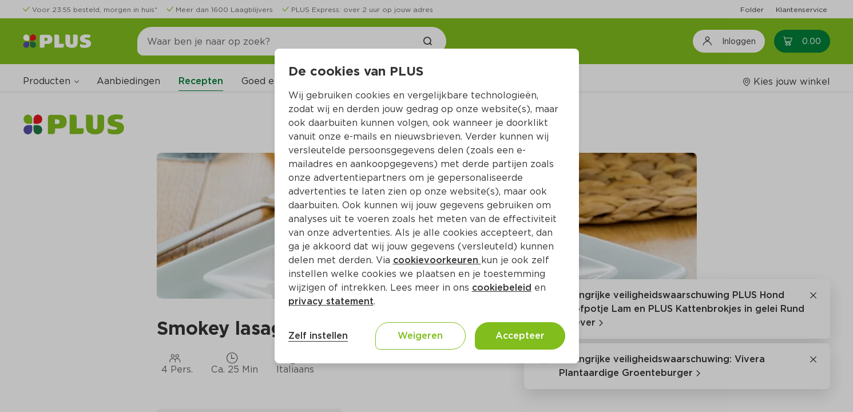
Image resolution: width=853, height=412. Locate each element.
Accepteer (520, 335)
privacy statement (331, 301)
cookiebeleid (501, 287)
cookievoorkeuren (437, 260)
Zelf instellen (318, 335)
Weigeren (420, 335)
